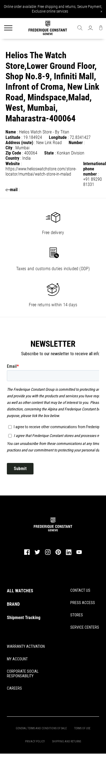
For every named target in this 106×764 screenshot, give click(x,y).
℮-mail (11, 189)
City (8, 147)
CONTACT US (80, 590)
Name (10, 132)
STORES (76, 615)
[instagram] (48, 554)
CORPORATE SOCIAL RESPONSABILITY (22, 673)
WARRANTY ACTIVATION (26, 646)
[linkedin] (69, 554)
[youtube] (79, 553)
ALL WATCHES (20, 590)
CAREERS (14, 688)
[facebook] (27, 554)
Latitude (12, 137)
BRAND (13, 604)
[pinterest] (58, 554)
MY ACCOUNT (17, 659)
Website (12, 163)
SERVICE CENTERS (84, 627)
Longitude (58, 137)
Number (76, 142)
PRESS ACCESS (82, 602)
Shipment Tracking (23, 617)
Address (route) (19, 142)
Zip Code (13, 153)
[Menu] (8, 28)
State (49, 153)
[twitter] (37, 554)
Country (12, 158)
